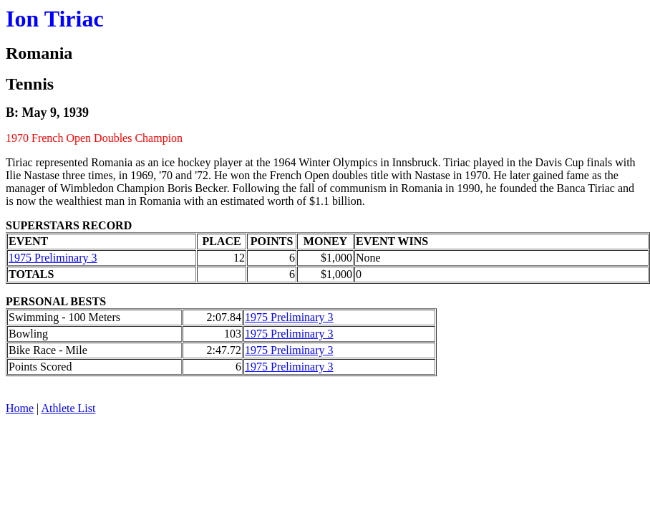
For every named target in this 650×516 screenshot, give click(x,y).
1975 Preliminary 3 (53, 258)
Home (20, 408)
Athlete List (68, 408)
